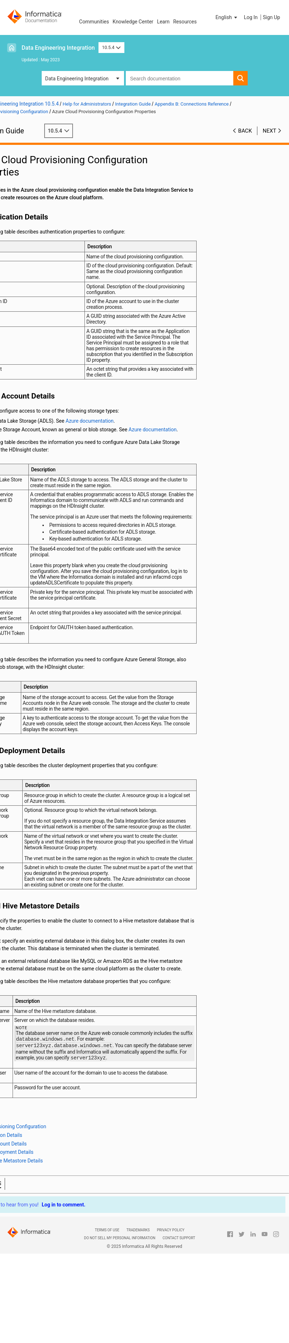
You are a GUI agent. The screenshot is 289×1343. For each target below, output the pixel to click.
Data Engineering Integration (58, 47)
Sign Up (271, 17)
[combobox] (179, 78)
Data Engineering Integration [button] (77, 78)
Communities (94, 22)
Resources (185, 22)
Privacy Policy (170, 1310)
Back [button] (245, 131)
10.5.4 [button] (111, 47)
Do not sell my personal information (119, 1318)
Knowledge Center (133, 22)
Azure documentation (128, 432)
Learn (163, 22)
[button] (227, 17)
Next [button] (269, 131)
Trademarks (138, 1310)
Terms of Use (107, 1310)
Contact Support (178, 1318)
